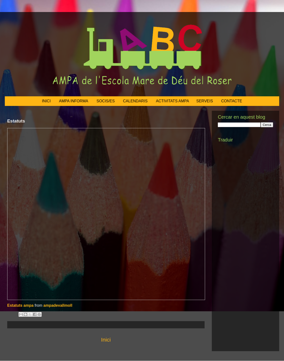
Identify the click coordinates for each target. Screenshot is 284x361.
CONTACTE (231, 101)
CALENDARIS (135, 101)
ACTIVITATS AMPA (172, 101)
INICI (46, 101)
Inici (106, 340)
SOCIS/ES (106, 101)
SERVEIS (204, 101)
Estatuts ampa (20, 305)
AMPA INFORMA (73, 101)
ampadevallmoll (57, 305)
